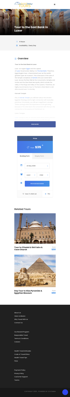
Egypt (28, 69)
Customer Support (21, 377)
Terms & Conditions (21, 338)
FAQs (16, 361)
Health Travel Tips (20, 358)
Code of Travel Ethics (22, 354)
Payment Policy (19, 370)
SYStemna (52, 391)
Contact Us (18, 323)
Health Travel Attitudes (22, 351)
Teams (16, 380)
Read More (35, 124)
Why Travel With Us (21, 319)
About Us (17, 313)
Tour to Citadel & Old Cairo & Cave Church (28, 248)
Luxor (18, 71)
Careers (17, 342)
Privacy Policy (19, 373)
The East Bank (42, 71)
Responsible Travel (21, 335)
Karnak (34, 78)
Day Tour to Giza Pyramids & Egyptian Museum (28, 292)
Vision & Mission (19, 316)
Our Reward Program (21, 332)
